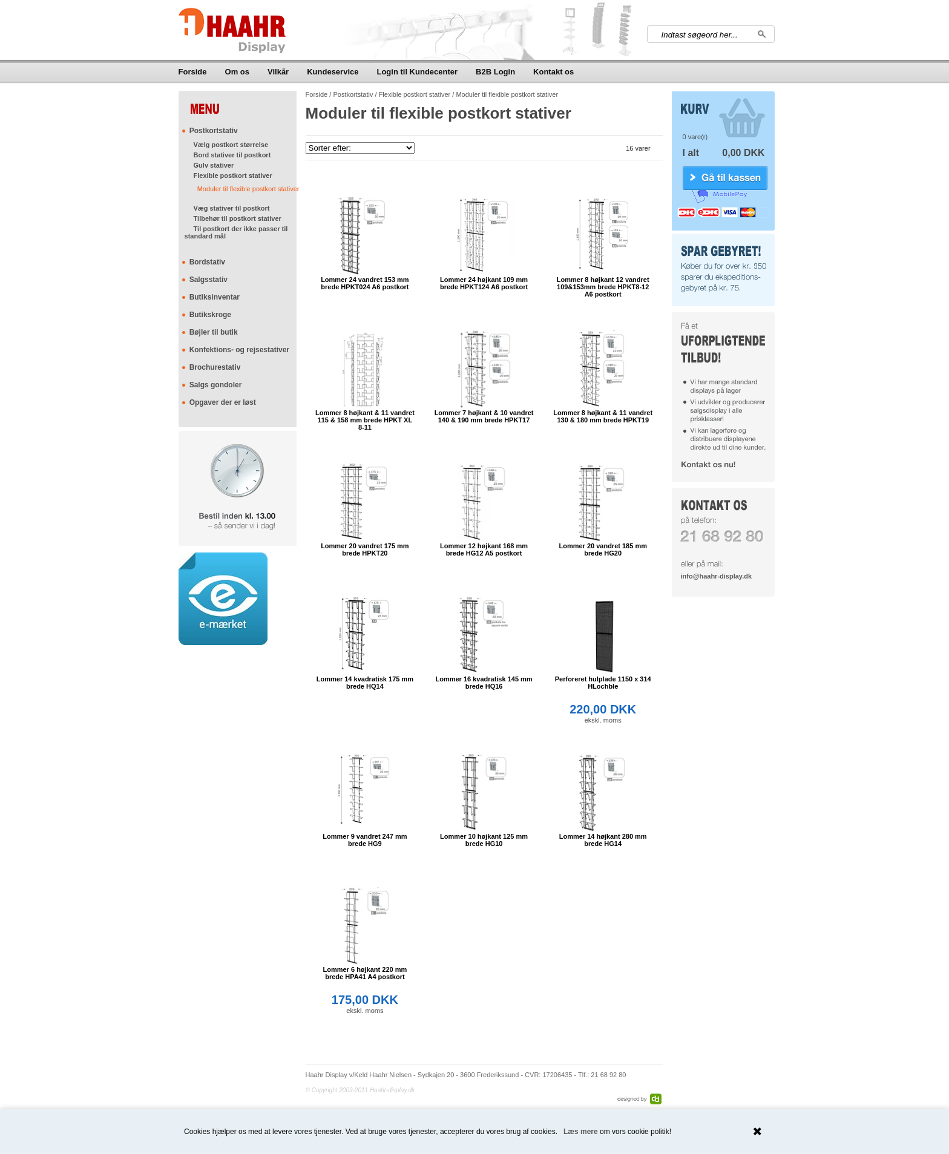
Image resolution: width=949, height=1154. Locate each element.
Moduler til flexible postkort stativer (248, 188)
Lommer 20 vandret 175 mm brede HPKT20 (365, 549)
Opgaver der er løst (222, 402)
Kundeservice (332, 71)
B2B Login (495, 71)
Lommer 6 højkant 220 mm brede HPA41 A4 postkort (365, 973)
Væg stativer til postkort (232, 208)
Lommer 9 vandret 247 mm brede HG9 (365, 840)
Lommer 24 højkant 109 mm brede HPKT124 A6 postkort (484, 283)
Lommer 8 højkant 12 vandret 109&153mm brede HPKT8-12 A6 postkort (603, 287)
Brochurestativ (215, 367)
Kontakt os (553, 71)
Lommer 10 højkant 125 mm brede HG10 (484, 840)
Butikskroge (210, 314)
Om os (237, 71)
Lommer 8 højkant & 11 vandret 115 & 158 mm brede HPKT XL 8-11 (365, 420)
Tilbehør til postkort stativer (237, 218)
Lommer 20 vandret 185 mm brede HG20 (603, 549)
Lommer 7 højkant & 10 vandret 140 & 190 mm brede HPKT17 (484, 416)
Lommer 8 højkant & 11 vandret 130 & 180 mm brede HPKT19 (602, 416)
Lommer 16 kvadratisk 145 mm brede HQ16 (483, 682)
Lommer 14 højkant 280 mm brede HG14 (603, 840)
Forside (193, 71)
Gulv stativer (214, 165)
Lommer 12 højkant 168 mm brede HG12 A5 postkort (484, 549)
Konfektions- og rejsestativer (239, 350)
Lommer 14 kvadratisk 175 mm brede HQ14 (365, 682)
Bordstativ (207, 262)
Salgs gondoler (215, 385)
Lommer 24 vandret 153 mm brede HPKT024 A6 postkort (365, 283)
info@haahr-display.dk (716, 576)
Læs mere (580, 1131)
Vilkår (278, 71)
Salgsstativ (208, 279)
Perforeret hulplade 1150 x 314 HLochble (603, 682)
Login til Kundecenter (417, 71)
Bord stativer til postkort (232, 155)
